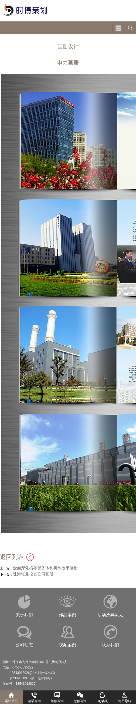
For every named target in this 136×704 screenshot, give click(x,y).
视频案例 (67, 644)
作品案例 (67, 614)
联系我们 (110, 644)
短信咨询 (57, 701)
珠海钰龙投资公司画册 (33, 574)
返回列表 (12, 557)
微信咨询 (80, 701)
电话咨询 (34, 701)
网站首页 (11, 701)
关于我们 (24, 614)
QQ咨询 (102, 701)
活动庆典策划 (110, 614)
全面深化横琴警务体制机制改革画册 (45, 567)
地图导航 (124, 701)
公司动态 (24, 644)
